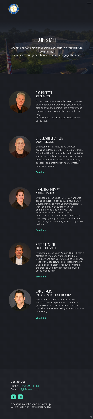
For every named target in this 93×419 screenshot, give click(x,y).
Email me (41, 172)
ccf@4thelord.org (28, 389)
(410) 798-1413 (29, 386)
